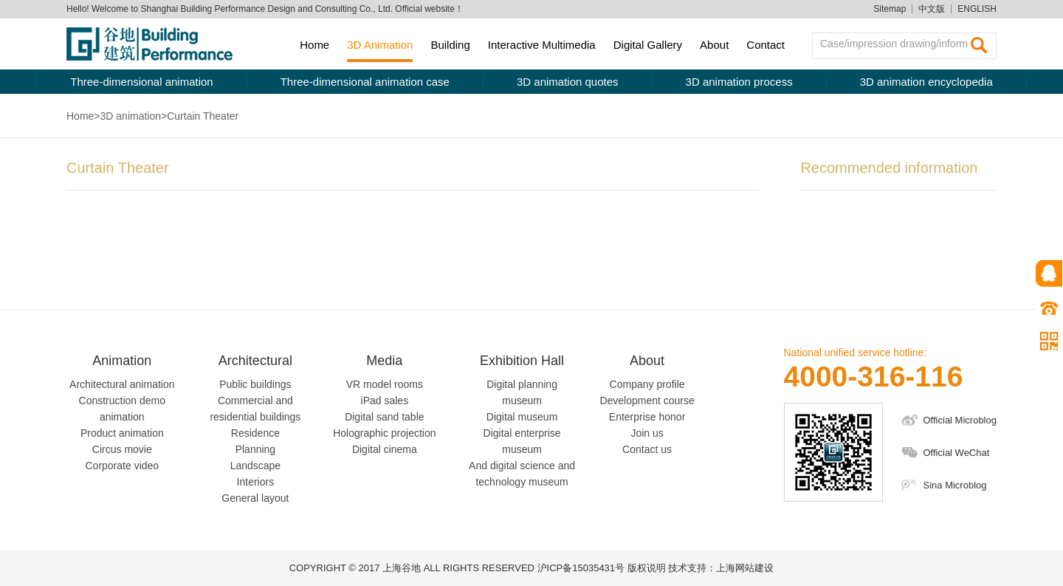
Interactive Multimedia (542, 44)
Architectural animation (121, 384)
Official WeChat (956, 452)
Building (449, 44)
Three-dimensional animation (141, 81)
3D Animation (380, 44)
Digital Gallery (647, 44)
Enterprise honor (647, 417)
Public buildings (255, 384)
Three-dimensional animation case (365, 81)
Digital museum (521, 417)
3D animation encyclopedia (926, 81)
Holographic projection (384, 433)
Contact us (647, 449)
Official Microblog (960, 420)
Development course (646, 400)
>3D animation (127, 116)
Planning (255, 449)
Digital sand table (384, 417)
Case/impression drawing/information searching (900, 44)
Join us (646, 433)
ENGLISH (977, 8)
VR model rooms (384, 384)
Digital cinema (384, 449)
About (714, 44)
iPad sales (385, 400)
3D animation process (739, 81)
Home (314, 44)
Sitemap (889, 9)
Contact (765, 44)
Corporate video (122, 465)
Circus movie (122, 449)
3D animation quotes (568, 81)
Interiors (256, 482)
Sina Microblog (955, 485)
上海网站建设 (745, 567)
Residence (255, 433)
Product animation (122, 433)
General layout (255, 498)
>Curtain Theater (199, 116)
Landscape (255, 465)
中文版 (931, 8)
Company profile (647, 384)
